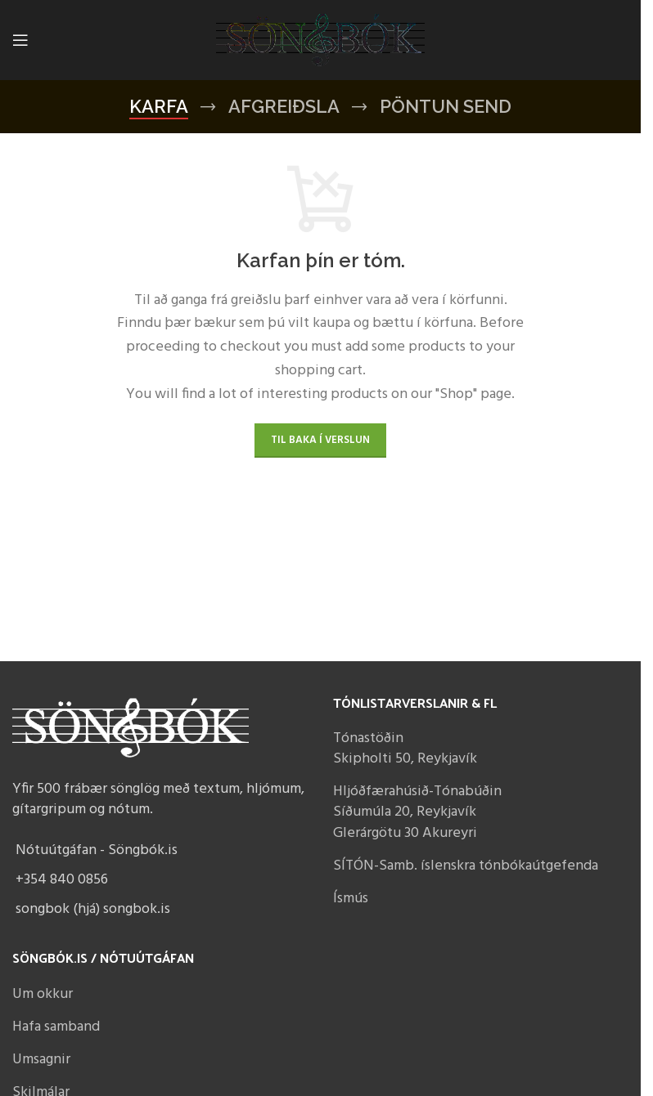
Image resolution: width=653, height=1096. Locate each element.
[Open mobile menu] (20, 40)
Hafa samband (56, 1027)
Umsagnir (41, 1059)
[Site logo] (320, 40)
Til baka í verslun (320, 440)
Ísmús (350, 898)
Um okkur (42, 994)
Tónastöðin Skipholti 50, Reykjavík (405, 749)
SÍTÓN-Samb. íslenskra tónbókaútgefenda (465, 866)
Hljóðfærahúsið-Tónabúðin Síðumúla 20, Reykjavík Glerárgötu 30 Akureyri (417, 812)
